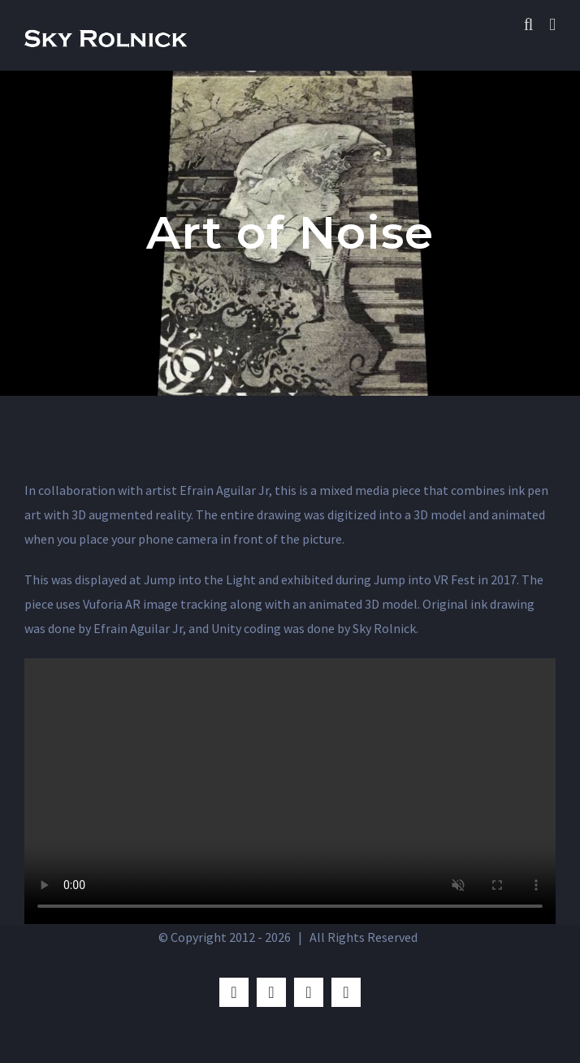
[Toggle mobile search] (529, 24)
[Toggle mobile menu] (552, 24)
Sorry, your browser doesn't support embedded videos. (290, 791)
